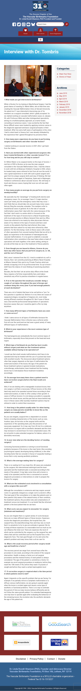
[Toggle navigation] (40, 39)
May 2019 (63, 96)
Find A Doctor (40, 32)
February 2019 (64, 104)
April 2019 (63, 99)
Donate (25, 32)
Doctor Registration (55, 32)
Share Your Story (65, 74)
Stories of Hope (65, 77)
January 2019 (64, 107)
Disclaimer (21, 659)
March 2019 (63, 102)
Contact (51, 659)
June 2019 (63, 93)
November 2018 (65, 113)
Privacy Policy (36, 659)
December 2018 (65, 110)
